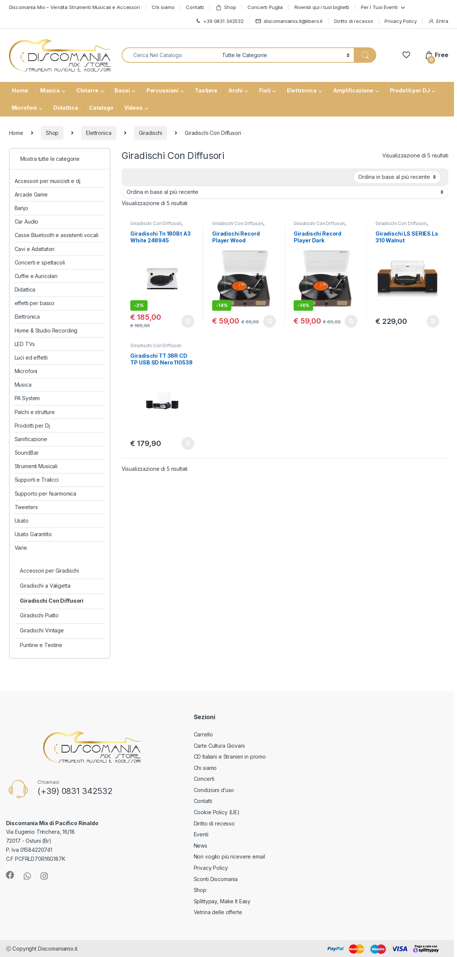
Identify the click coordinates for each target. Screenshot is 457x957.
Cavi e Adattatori (35, 249)
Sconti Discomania (216, 879)
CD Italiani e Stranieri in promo (230, 756)
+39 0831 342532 (219, 21)
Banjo (21, 208)
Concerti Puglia (265, 7)
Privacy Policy (400, 21)
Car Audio (27, 221)
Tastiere (206, 90)
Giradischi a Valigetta (45, 585)
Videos (133, 107)
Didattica (65, 107)
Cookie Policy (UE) (217, 812)
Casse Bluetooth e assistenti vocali (56, 235)
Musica (49, 90)
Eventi (201, 834)
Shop (226, 7)
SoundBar (27, 452)
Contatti (195, 7)
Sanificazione (31, 439)
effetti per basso (35, 303)
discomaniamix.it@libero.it (289, 21)
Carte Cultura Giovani (219, 745)
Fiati (264, 90)
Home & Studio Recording (46, 330)
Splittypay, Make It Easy (222, 901)
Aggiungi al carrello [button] (187, 321)
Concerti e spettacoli (40, 262)
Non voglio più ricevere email (229, 856)
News (200, 845)
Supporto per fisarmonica (46, 493)
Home (19, 90)
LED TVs (25, 344)
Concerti (204, 779)
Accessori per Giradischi (49, 570)
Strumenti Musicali (36, 466)
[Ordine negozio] (397, 177)
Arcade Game (31, 194)
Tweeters (26, 507)
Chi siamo (163, 7)
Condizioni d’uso (214, 790)
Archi (235, 90)
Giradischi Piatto (39, 615)
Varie (21, 547)
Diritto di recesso (353, 21)
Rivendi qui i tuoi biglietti (321, 7)
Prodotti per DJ (410, 90)
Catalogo (101, 107)
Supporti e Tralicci (37, 479)
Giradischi (151, 133)
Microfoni (24, 107)
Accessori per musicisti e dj (47, 181)
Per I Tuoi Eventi (379, 7)
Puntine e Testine (41, 645)
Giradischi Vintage (41, 630)
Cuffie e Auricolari (36, 276)
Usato (22, 520)
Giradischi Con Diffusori (155, 223)
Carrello (203, 734)
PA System (27, 398)
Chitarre (87, 90)
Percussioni (162, 90)
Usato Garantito (33, 534)
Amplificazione (353, 90)
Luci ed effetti (31, 357)
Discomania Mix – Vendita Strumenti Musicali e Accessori (74, 7)
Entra (438, 21)
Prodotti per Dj (32, 425)
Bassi (122, 90)
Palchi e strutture (35, 412)
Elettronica (301, 90)
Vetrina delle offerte (218, 912)
